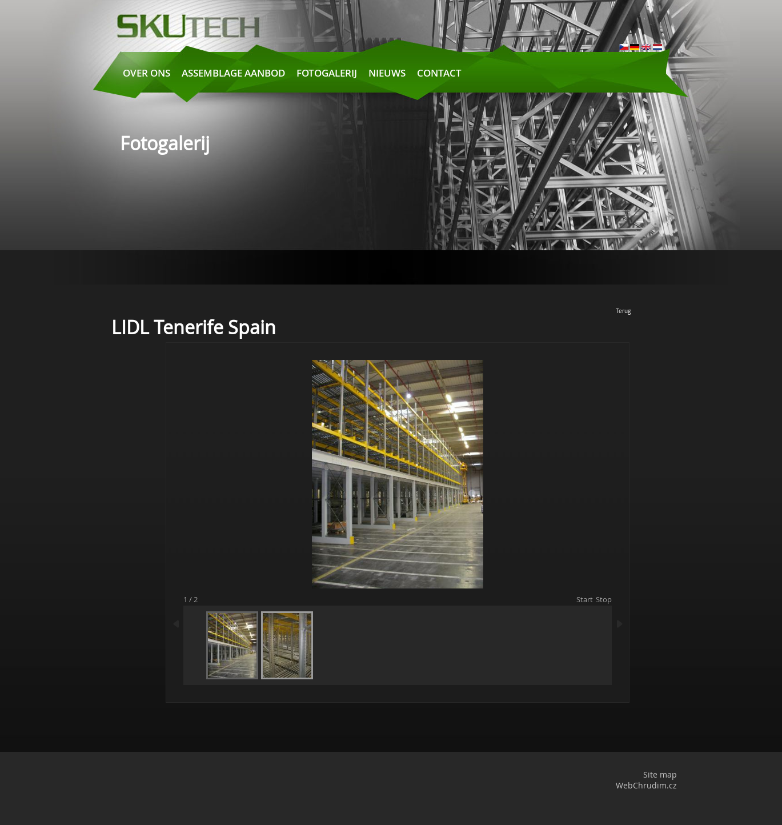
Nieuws (387, 72)
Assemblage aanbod (233, 72)
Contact (439, 72)
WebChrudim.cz (646, 785)
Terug (623, 311)
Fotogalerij (326, 72)
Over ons (146, 72)
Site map (660, 774)
